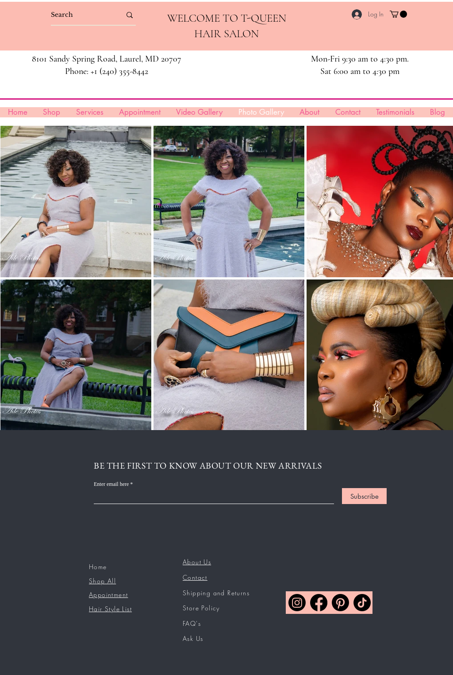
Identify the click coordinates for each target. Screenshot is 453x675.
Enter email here (111, 484)
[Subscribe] (364, 496)
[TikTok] (362, 602)
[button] (398, 14)
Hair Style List (110, 609)
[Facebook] (318, 602)
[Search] (79, 15)
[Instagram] (297, 602)
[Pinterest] (340, 602)
